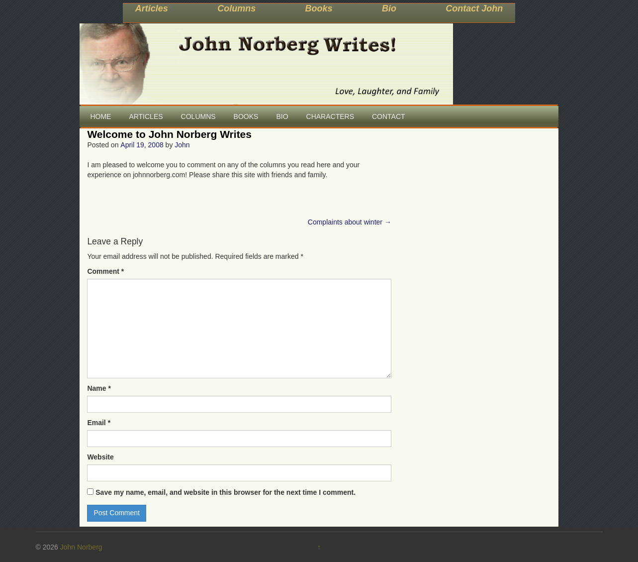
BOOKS (246, 116)
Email (98, 423)
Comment (105, 271)
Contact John (474, 8)
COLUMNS (198, 116)
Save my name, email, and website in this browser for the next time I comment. (225, 492)
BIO (282, 116)
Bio (389, 8)
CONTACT (388, 116)
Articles (151, 8)
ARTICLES (146, 116)
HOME (100, 116)
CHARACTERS (330, 116)
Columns (236, 8)
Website (100, 457)
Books (319, 8)
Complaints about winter (349, 222)
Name (98, 388)
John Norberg (81, 547)
